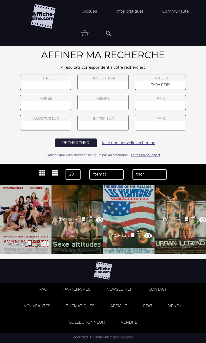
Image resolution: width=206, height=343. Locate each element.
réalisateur (103, 82)
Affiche (118, 306)
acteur (160, 82)
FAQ (43, 289)
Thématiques (80, 306)
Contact (158, 289)
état (148, 306)
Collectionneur (87, 322)
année (45, 102)
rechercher (75, 142)
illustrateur (45, 122)
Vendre (129, 322)
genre (103, 103)
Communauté (175, 11)
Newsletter (119, 289)
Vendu (175, 306)
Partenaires (76, 289)
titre (45, 82)
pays (160, 123)
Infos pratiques (130, 11)
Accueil (90, 11)
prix (160, 102)
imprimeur (103, 122)
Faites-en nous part (145, 155)
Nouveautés (36, 306)
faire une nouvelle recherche (128, 142)
